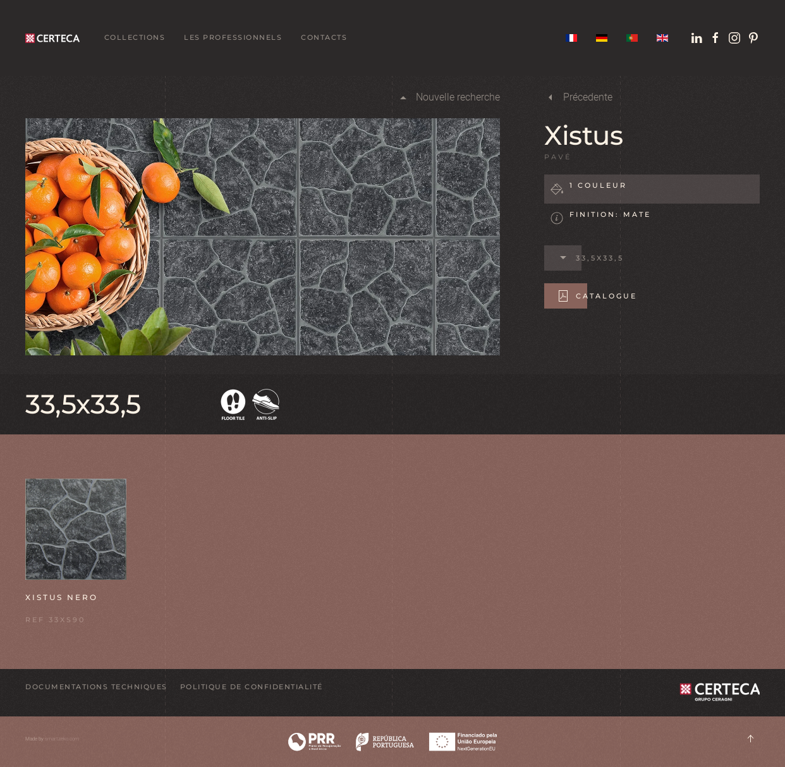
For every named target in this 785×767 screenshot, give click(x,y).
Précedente (578, 97)
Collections (135, 37)
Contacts (324, 37)
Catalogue (597, 296)
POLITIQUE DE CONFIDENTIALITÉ (251, 686)
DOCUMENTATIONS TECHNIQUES (96, 686)
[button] (75, 528)
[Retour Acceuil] (55, 38)
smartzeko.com (62, 739)
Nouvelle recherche (448, 97)
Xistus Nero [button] (61, 597)
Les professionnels (233, 37)
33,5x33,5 (590, 258)
